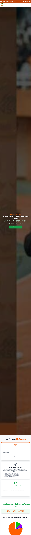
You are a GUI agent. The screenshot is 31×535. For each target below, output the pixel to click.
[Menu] (29, 4)
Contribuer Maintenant (15, 226)
